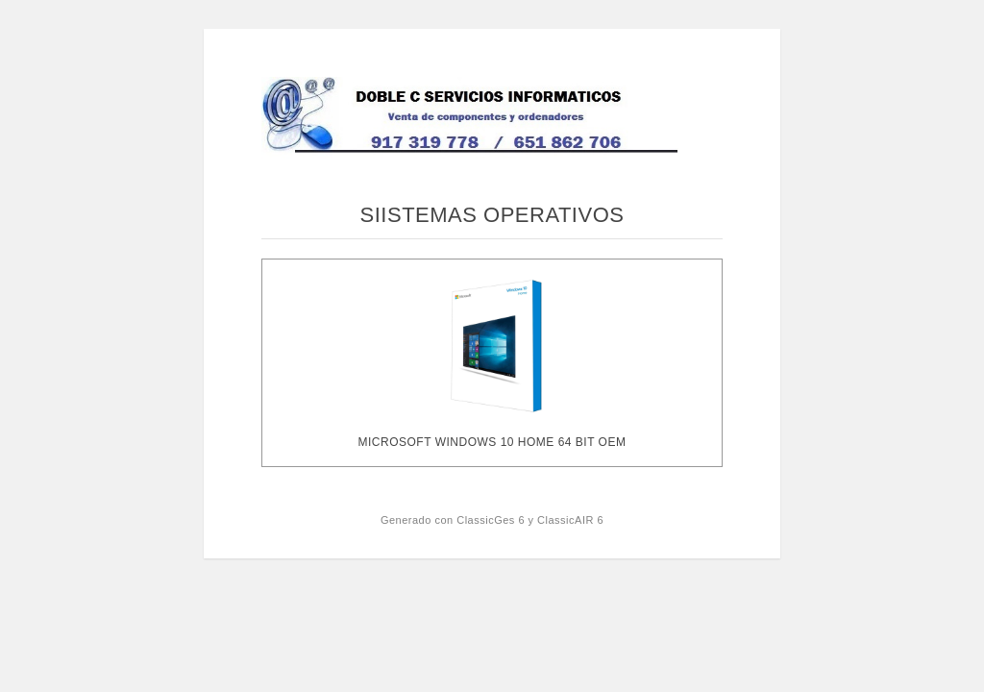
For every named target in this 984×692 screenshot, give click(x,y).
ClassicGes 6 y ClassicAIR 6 (529, 520)
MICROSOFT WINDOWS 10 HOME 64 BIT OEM (492, 442)
